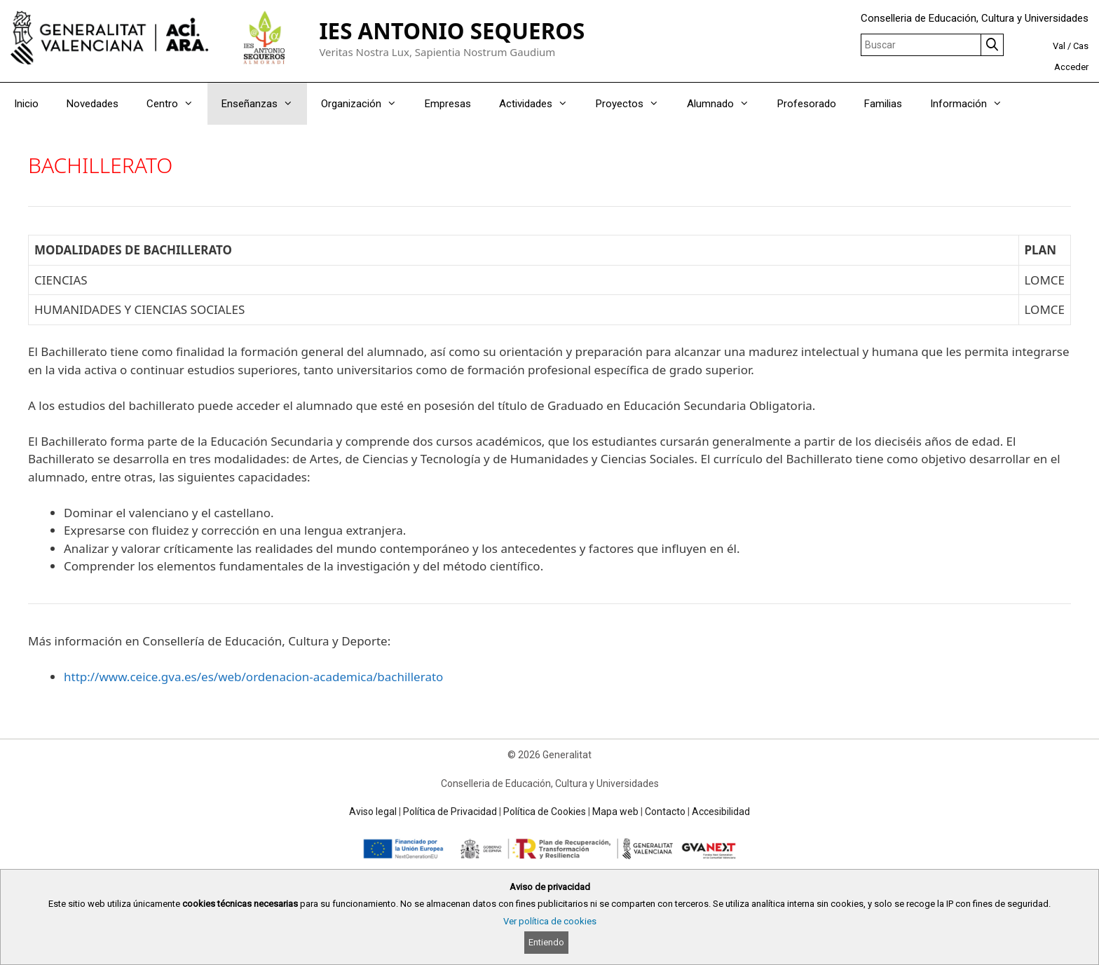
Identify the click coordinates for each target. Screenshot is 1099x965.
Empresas (448, 103)
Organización (366, 104)
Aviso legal (373, 811)
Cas (1080, 46)
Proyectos (634, 104)
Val (1059, 46)
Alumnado (725, 104)
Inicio (26, 103)
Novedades (92, 103)
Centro (176, 104)
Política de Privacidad (450, 811)
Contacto (665, 811)
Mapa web (615, 811)
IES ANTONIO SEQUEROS (452, 30)
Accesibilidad (721, 811)
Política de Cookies (544, 811)
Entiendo (546, 942)
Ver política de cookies (549, 921)
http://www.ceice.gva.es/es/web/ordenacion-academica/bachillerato (253, 677)
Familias (883, 103)
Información (973, 104)
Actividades (540, 104)
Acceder (1071, 67)
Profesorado (806, 103)
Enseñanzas (264, 104)
